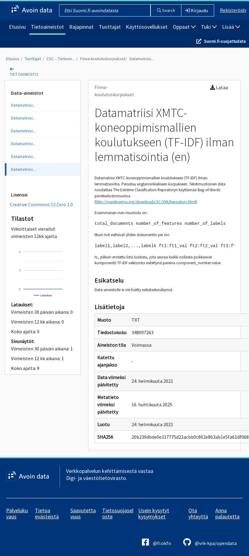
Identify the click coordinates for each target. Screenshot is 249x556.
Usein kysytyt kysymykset (153, 513)
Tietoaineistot (47, 26)
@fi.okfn (156, 542)
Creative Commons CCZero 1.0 (41, 204)
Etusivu (17, 26)
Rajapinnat (81, 26)
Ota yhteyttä (198, 513)
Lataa (219, 87)
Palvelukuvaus (17, 513)
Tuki (209, 26)
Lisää (231, 26)
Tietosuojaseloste (117, 513)
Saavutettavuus (83, 513)
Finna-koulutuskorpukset (102, 58)
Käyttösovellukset (147, 26)
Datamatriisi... (141, 58)
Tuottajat (110, 26)
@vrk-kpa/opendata (210, 542)
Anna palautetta (227, 513)
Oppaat (184, 26)
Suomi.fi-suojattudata (225, 41)
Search (166, 10)
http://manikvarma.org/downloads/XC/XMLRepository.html (146, 201)
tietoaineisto (24, 74)
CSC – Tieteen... (60, 58)
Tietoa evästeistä (47, 513)
